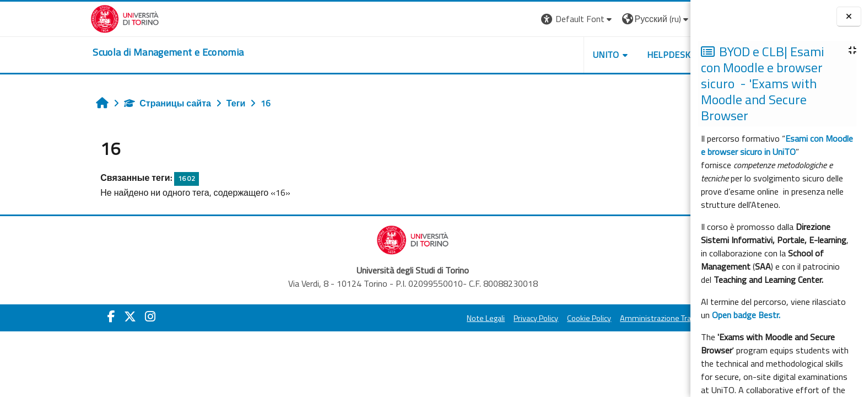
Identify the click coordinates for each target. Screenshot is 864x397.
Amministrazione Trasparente (604, 318)
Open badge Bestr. (746, 314)
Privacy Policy (468, 318)
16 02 (118, 178)
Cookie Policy (522, 318)
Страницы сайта (100, 103)
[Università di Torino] (57, 17)
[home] (100, 52)
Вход (648, 18)
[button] (510, 19)
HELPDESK (601, 54)
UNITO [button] (538, 54)
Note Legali (418, 318)
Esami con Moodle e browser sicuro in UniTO (777, 145)
